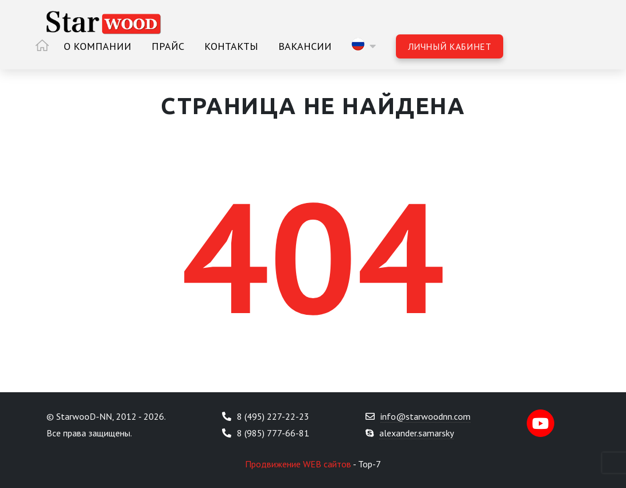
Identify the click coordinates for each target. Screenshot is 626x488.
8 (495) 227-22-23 (273, 416)
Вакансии (305, 46)
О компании (97, 46)
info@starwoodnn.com (425, 416)
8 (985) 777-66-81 (273, 433)
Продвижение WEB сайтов (298, 464)
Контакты (231, 46)
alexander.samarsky (416, 433)
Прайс (167, 46)
